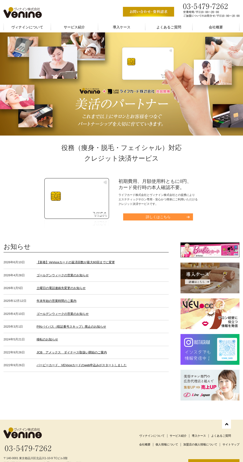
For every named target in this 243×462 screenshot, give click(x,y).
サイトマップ (230, 444)
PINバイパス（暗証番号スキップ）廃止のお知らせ (71, 326)
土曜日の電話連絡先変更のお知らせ (61, 288)
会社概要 (216, 27)
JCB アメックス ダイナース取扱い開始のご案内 (72, 352)
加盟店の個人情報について (200, 444)
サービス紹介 (74, 27)
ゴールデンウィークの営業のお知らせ (63, 275)
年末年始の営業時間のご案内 (56, 301)
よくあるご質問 (168, 27)
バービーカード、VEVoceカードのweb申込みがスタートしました (82, 365)
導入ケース (121, 27)
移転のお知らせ (47, 339)
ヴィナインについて (27, 27)
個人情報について (166, 444)
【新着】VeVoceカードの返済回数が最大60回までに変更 (76, 262)
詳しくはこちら (158, 217)
